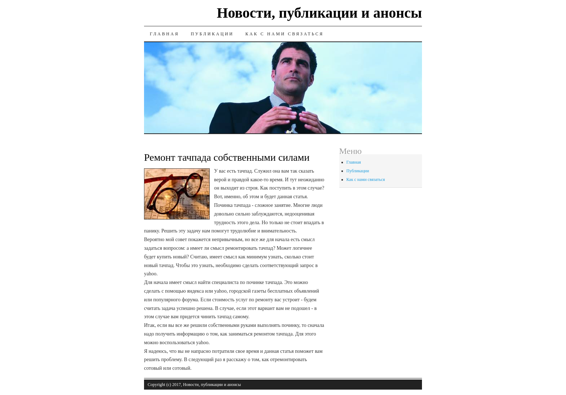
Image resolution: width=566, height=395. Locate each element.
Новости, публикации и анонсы (319, 13)
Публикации (212, 33)
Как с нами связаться (284, 33)
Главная (164, 33)
